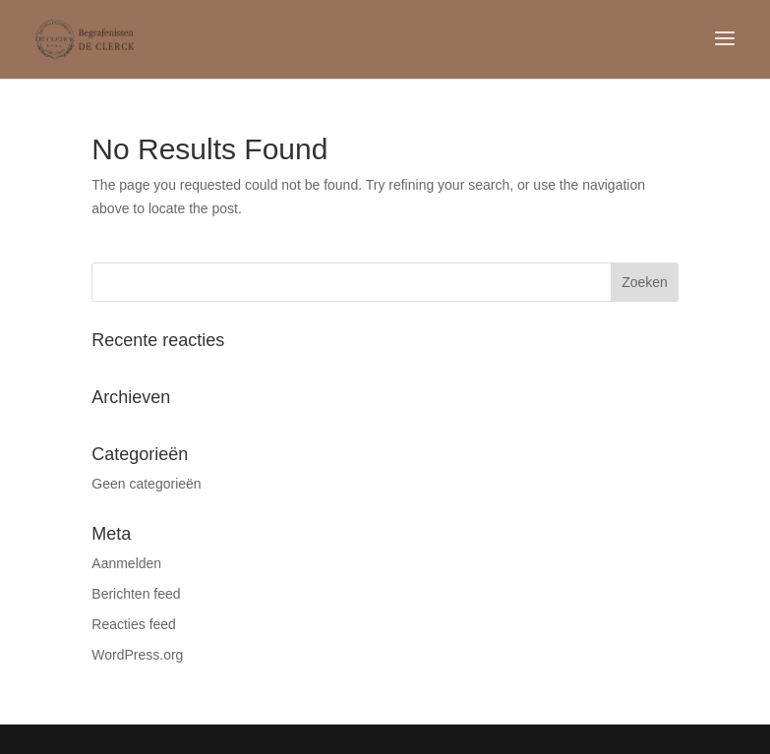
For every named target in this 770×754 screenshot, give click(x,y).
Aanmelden (126, 563)
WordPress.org (137, 655)
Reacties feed (133, 624)
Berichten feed (135, 594)
